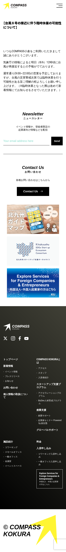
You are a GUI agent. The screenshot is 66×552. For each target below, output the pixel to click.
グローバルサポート (47, 429)
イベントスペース (13, 466)
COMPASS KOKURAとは (48, 361)
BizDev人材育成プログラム (49, 402)
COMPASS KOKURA (15, 6)
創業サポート (44, 415)
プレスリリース (12, 376)
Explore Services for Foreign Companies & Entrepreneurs (49, 478)
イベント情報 (11, 371)
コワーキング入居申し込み (49, 455)
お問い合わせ (10, 387)
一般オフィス (11, 456)
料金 (38, 441)
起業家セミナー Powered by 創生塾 (49, 421)
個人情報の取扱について (15, 396)
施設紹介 (8, 441)
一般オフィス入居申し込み (49, 463)
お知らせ (9, 381)
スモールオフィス (13, 452)
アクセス (42, 368)
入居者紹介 (43, 377)
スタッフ (42, 373)
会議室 (8, 461)
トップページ (10, 359)
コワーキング (11, 447)
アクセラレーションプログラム (49, 394)
